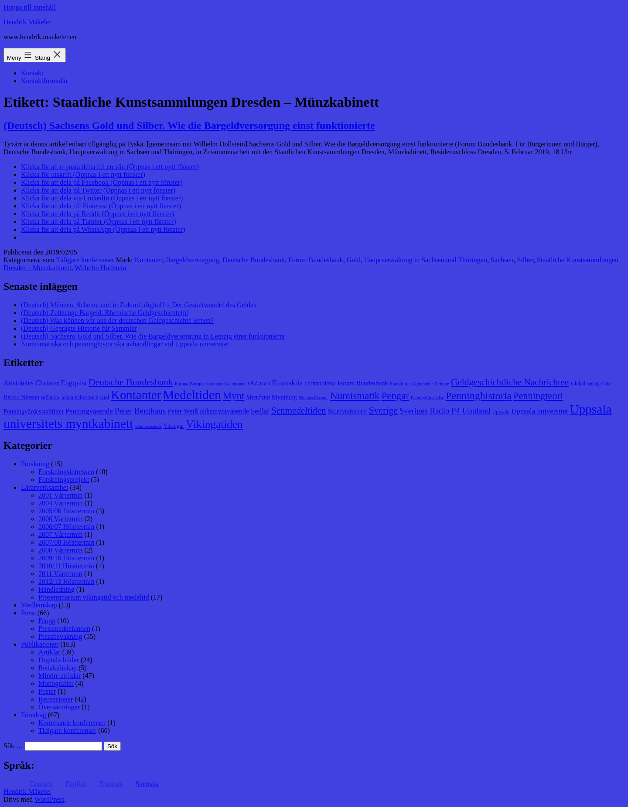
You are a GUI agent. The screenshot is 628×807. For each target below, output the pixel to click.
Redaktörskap (57, 667)
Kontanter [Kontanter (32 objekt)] (136, 395)
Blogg (46, 620)
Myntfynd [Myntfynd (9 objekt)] (258, 397)
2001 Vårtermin (60, 495)
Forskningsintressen (66, 471)
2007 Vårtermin (60, 534)
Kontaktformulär (44, 81)
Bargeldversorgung (192, 260)
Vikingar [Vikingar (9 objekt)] (174, 426)
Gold (354, 260)
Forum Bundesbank (315, 260)
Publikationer (39, 644)
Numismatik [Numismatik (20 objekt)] (354, 395)
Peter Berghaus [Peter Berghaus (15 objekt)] (140, 410)
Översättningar (59, 707)
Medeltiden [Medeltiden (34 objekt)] (192, 395)
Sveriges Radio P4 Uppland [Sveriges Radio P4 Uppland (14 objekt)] (445, 410)
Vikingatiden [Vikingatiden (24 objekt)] (214, 424)
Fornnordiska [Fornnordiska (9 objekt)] (320, 383)
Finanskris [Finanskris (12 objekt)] (287, 383)
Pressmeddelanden (64, 628)
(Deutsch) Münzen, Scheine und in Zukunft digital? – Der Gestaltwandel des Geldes (138, 305)
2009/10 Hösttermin (66, 558)
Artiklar (49, 652)
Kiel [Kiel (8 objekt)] (104, 397)
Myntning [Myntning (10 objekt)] (284, 396)
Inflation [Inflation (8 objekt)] (50, 397)
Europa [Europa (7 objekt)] (181, 383)
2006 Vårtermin (60, 518)
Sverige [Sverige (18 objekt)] (383, 410)
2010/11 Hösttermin (66, 566)
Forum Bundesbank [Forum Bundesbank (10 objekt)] (363, 383)
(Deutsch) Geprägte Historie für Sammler (79, 328)
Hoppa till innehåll (29, 7)
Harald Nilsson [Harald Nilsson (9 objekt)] (21, 397)
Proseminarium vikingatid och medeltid (93, 597)
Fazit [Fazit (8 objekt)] (264, 383)
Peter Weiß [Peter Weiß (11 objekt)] (182, 411)
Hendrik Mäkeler (27, 22)
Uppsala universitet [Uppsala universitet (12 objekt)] (539, 411)
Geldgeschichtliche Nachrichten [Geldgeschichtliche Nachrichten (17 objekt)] (510, 382)
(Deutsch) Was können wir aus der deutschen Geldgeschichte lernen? (117, 320)
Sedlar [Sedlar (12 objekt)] (260, 411)
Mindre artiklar (59, 675)
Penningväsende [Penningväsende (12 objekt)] (89, 411)
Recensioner (55, 699)
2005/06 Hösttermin (66, 511)
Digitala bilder (58, 660)
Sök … (13, 745)
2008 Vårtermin (60, 550)
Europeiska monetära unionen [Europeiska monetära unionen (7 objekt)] (218, 383)
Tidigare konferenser (85, 260)
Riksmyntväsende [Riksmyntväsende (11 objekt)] (224, 411)
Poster (47, 691)
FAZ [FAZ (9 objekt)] (252, 383)
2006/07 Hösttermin (66, 526)
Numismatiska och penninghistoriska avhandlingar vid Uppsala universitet (125, 344)
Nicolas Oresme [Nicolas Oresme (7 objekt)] (313, 397)
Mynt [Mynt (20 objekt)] (234, 395)
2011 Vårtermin (60, 573)
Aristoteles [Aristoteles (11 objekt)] (18, 383)
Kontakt (32, 73)
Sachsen (502, 260)
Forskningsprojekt (63, 479)
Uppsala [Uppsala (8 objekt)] (501, 412)
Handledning (56, 589)
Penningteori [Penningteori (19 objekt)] (538, 395)
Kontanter (148, 260)
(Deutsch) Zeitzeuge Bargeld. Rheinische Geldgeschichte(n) (105, 312)
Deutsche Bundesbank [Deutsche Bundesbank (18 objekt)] (131, 382)
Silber (525, 260)
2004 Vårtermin (60, 503)
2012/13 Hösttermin (66, 581)
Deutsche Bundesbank (253, 260)
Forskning (35, 464)
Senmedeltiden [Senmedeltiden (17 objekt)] (298, 410)
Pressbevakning (60, 636)
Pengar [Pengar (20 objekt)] (396, 395)
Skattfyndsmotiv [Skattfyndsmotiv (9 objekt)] (347, 411)
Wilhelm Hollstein (100, 267)
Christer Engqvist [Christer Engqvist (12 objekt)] (61, 383)
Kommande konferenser (72, 722)
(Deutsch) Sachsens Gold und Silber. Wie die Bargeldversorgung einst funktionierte (189, 125)
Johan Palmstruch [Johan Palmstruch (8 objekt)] (80, 397)
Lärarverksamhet (44, 487)
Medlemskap (39, 605)
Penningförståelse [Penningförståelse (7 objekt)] (427, 397)
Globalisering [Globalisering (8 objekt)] (585, 383)
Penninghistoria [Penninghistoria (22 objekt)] (479, 395)
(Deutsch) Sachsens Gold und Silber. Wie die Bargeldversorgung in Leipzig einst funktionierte (153, 336)
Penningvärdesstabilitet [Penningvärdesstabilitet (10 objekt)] (33, 411)
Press (28, 613)
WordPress (49, 799)
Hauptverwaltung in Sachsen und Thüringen (425, 260)
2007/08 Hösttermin (66, 542)
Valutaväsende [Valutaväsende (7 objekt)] (148, 426)
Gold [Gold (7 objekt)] (606, 383)
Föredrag (33, 715)
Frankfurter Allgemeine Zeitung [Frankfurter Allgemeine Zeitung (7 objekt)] (419, 383)
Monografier (56, 683)
